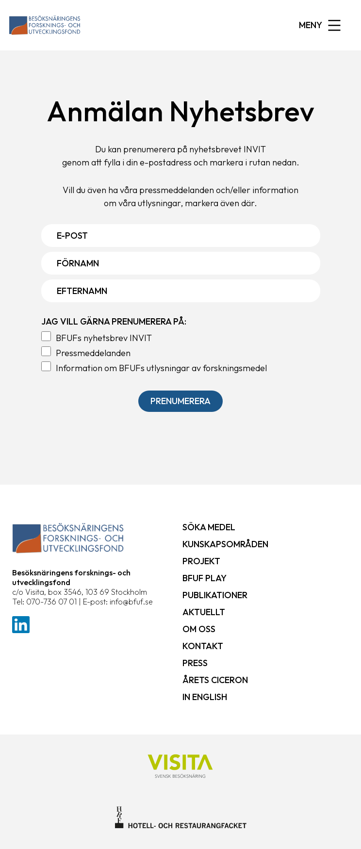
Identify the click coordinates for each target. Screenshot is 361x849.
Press (195, 663)
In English (204, 696)
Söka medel (208, 527)
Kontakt (202, 646)
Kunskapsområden (225, 544)
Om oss (198, 629)
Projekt (201, 561)
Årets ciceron (215, 680)
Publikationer (214, 595)
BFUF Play (204, 578)
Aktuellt (203, 612)
